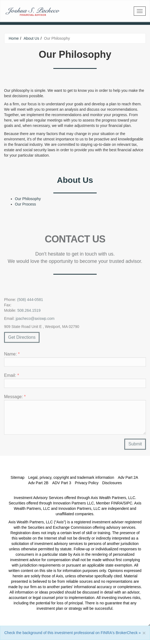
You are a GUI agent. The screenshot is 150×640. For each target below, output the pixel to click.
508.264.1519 (29, 311)
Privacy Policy (87, 483)
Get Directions (21, 338)
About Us (31, 38)
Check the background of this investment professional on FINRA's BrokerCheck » (72, 633)
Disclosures (112, 483)
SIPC (127, 503)
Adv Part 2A (128, 477)
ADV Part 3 (61, 483)
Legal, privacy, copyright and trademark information (71, 477)
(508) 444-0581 (30, 301)
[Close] (144, 633)
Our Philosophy (28, 199)
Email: (11, 377)
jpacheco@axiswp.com (35, 320)
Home (14, 38)
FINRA (116, 503)
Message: (15, 398)
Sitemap (17, 477)
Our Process (25, 204)
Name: (12, 355)
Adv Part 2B (38, 483)
